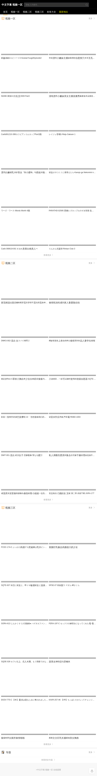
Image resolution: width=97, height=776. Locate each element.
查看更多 (48, 255)
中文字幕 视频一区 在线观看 (12, 5)
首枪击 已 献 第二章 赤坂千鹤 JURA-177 (71, 493)
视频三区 (39, 12)
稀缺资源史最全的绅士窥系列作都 (72, 341)
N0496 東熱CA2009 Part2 (15, 96)
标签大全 (51, 12)
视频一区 (15, 12)
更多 (92, 18)
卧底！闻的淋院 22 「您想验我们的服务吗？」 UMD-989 (34, 417)
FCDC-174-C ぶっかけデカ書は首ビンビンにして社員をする (39, 547)
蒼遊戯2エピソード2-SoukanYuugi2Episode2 (21, 58)
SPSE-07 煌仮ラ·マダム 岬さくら (64, 585)
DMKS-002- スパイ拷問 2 (15, 341)
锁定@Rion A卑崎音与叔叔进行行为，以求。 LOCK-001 (40, 379)
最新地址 (63, 12)
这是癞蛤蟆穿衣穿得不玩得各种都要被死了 (34, 302)
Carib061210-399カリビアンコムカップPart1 (21, 134)
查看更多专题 (48, 760)
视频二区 (27, 12)
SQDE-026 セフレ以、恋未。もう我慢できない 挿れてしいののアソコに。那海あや (43, 661)
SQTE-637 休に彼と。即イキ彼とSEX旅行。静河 (30, 585)
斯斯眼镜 (64, 738)
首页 (5, 12)
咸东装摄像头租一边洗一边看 (29, 493)
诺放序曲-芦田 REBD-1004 (64, 417)
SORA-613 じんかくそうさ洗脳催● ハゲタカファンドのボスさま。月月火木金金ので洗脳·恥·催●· (48, 623)
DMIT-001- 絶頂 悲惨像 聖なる (22, 455)
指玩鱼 (59, 661)
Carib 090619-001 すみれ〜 (19, 249)
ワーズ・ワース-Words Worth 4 (15, 211)
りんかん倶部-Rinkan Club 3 (62, 249)
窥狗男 (13, 738)
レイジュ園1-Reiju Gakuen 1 (62, 134)
